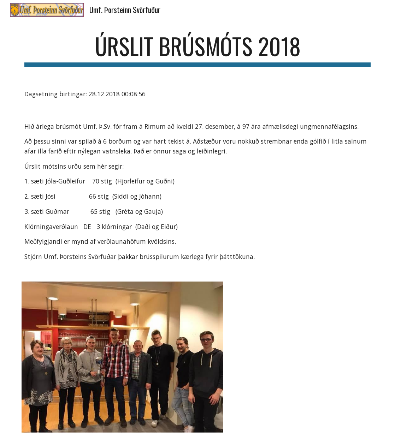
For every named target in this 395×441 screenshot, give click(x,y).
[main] (197, 50)
